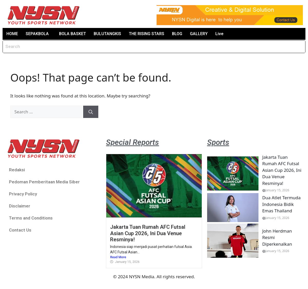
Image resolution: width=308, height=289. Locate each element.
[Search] (90, 112)
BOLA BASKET (72, 33)
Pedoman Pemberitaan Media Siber (44, 181)
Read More (118, 257)
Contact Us (20, 230)
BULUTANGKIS (107, 33)
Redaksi (17, 169)
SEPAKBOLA (37, 33)
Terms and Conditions (31, 218)
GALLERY (199, 33)
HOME (12, 33)
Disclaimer (19, 205)
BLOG (177, 33)
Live (219, 33)
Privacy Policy (23, 193)
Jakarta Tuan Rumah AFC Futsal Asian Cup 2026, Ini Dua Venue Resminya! (147, 233)
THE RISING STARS (146, 33)
